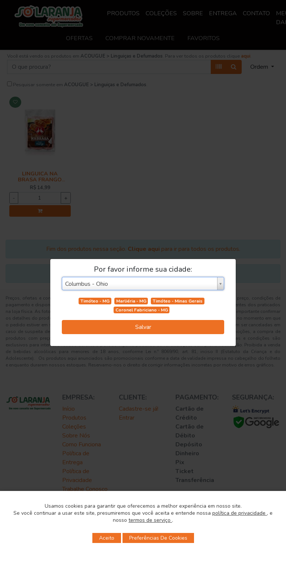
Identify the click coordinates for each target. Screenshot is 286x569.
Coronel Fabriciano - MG (141, 310)
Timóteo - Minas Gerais (178, 301)
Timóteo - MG (94, 301)
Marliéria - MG (131, 301)
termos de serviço (150, 520)
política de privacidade (239, 513)
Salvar (143, 327)
